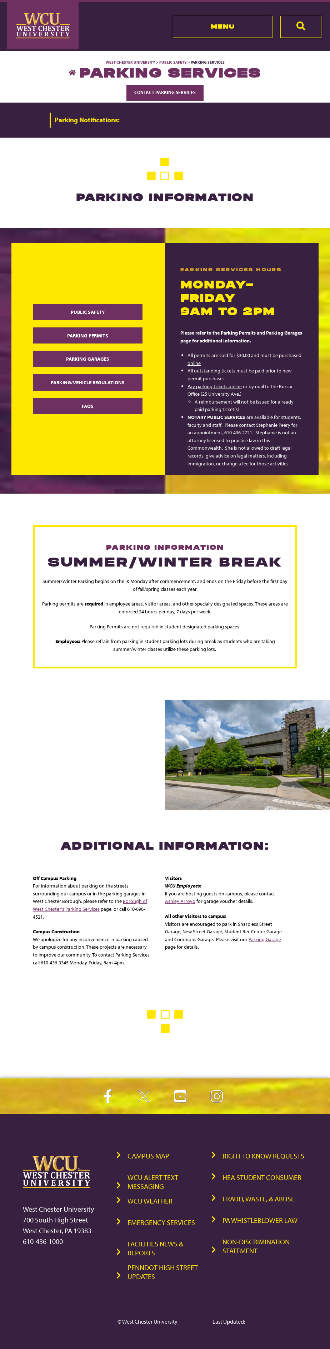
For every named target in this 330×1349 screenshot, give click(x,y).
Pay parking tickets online (215, 386)
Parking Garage (265, 938)
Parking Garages (87, 359)
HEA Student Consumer (261, 1176)
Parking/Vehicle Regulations (88, 382)
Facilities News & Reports (155, 1248)
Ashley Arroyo (180, 901)
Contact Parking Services (165, 92)
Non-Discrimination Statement (256, 1246)
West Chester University (130, 62)
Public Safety (173, 62)
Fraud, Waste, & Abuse (258, 1198)
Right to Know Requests (263, 1155)
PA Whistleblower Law (260, 1219)
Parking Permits (87, 335)
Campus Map (148, 1155)
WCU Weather (150, 1200)
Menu (223, 26)
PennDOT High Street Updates (163, 1271)
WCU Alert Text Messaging (153, 1181)
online (194, 363)
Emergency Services (161, 1221)
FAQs (88, 405)
